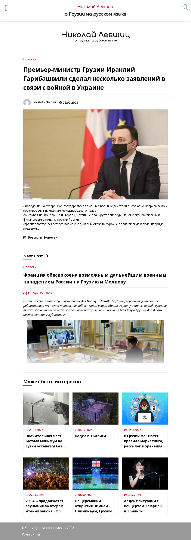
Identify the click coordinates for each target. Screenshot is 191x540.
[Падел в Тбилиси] (95, 408)
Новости (30, 59)
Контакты (31, 534)
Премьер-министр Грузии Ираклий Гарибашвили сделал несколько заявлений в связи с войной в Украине (94, 78)
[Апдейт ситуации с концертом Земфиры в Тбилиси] (145, 473)
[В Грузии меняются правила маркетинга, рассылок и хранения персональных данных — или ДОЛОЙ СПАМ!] (145, 408)
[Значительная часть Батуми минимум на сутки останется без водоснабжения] (46, 408)
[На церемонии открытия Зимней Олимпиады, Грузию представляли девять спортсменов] (95, 473)
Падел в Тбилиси (90, 436)
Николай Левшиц (95, 35)
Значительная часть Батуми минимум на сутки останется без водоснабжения (45, 441)
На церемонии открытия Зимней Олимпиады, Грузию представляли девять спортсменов (95, 506)
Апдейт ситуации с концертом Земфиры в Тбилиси (143, 506)
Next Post (36, 255)
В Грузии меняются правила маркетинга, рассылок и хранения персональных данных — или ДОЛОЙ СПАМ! (144, 441)
